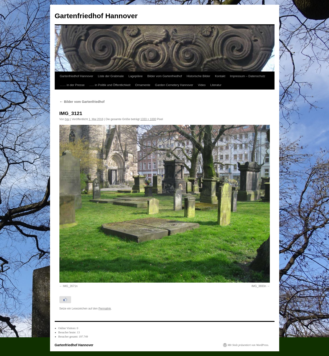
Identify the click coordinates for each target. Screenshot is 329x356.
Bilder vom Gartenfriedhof (164, 76)
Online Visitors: (67, 328)
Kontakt (220, 76)
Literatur (215, 85)
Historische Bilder (198, 76)
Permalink (104, 308)
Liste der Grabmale (111, 76)
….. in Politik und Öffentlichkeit (109, 85)
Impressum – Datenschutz (247, 76)
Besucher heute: (67, 332)
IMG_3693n (258, 286)
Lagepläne (135, 76)
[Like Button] (65, 299)
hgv (67, 119)
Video (202, 85)
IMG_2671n (70, 286)
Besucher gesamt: (68, 336)
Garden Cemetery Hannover (174, 85)
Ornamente (142, 85)
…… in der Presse (72, 85)
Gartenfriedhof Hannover (96, 16)
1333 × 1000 (148, 119)
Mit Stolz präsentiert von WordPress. (248, 345)
